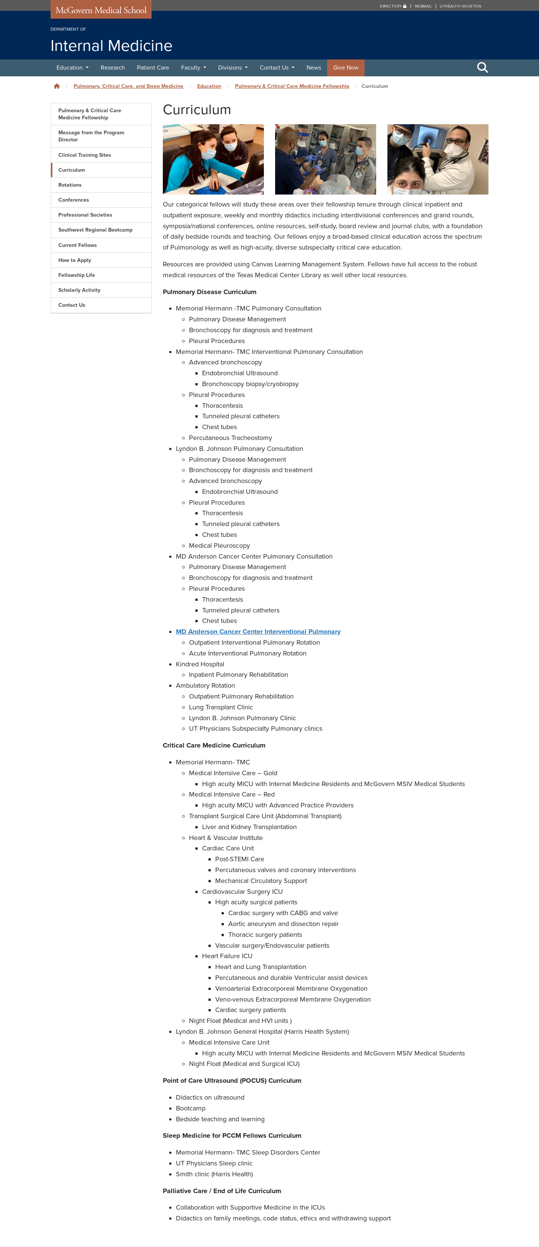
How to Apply (74, 260)
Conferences (73, 200)
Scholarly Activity (79, 290)
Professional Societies (85, 215)
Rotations (70, 185)
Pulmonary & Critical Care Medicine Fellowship (292, 86)
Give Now (346, 67)
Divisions (230, 67)
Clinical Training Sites (84, 155)
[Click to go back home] (56, 86)
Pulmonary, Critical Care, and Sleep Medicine (128, 86)
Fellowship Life (76, 275)
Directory (393, 6)
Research (113, 67)
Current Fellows (77, 245)
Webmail (423, 6)
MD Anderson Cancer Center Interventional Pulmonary (258, 631)
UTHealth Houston (460, 6)
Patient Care (153, 67)
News (314, 67)
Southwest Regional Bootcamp (95, 230)
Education (70, 67)
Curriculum (71, 170)
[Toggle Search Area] (482, 68)
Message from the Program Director (91, 136)
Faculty (191, 67)
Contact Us (275, 67)
